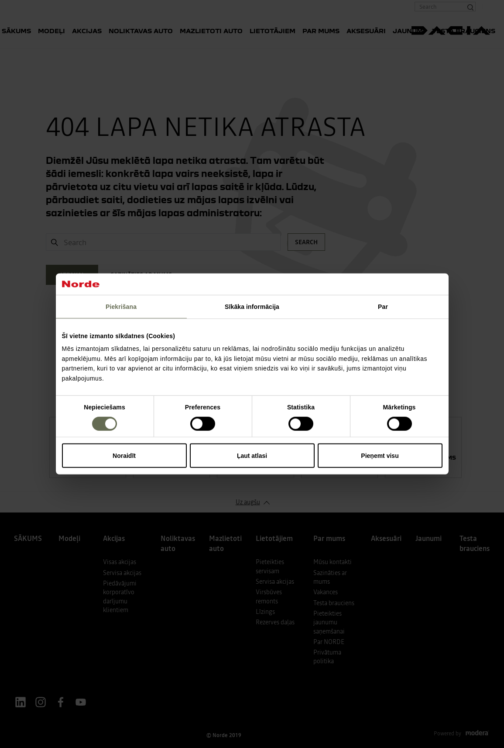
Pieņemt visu (379, 455)
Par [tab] (383, 306)
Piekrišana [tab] (121, 306)
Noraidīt (124, 455)
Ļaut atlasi (252, 455)
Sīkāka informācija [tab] (252, 306)
